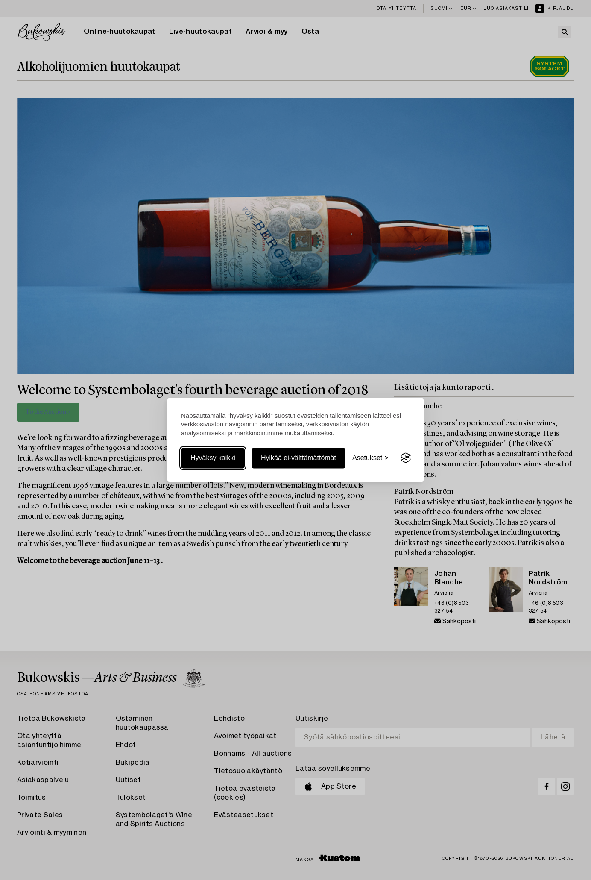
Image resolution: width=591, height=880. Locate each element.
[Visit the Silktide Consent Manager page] (405, 458)
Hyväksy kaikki (212, 457)
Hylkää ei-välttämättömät (298, 457)
